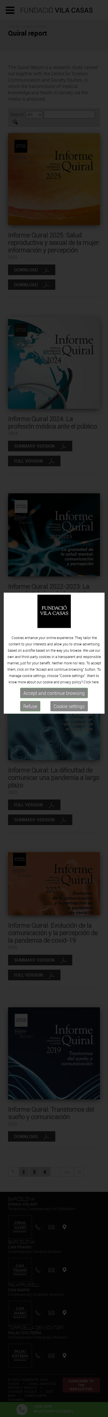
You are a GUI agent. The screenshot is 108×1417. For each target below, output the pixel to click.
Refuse (30, 673)
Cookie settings (69, 673)
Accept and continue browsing (54, 660)
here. (95, 649)
